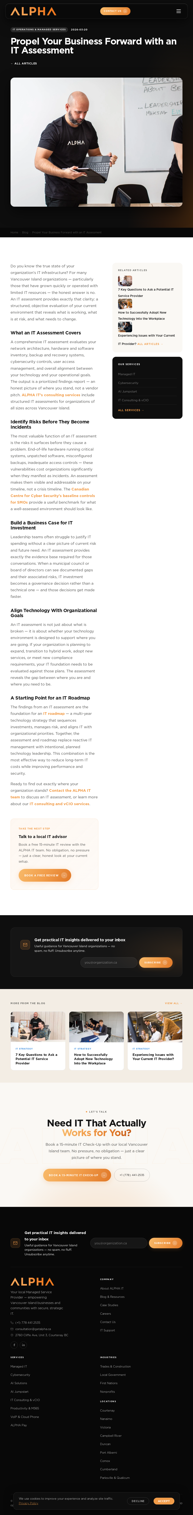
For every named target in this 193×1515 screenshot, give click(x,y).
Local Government (113, 1374)
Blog (25, 232)
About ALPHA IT (112, 1288)
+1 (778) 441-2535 (132, 1175)
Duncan (105, 1444)
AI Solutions (19, 1383)
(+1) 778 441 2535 (25, 1322)
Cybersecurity (128, 382)
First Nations (108, 1383)
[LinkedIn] (23, 1345)
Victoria (105, 1427)
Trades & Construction (115, 1366)
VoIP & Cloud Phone (25, 1416)
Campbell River (111, 1435)
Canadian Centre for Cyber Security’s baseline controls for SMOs (53, 495)
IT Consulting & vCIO (133, 400)
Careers (105, 1313)
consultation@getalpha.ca (31, 1328)
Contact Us (115, 11)
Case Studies (109, 1305)
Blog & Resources (112, 1296)
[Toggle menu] (178, 11)
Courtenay (107, 1410)
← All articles (24, 63)
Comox (105, 1460)
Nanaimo (106, 1418)
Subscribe (155, 962)
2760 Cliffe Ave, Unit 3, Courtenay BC (39, 1335)
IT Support (107, 1330)
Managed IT (126, 374)
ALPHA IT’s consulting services (51, 395)
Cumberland (108, 1469)
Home (14, 232)
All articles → (150, 344)
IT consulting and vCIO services (59, 804)
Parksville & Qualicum (115, 1477)
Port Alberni (108, 1452)
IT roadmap (54, 713)
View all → (173, 1003)
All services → (131, 410)
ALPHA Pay (19, 1425)
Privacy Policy (28, 1503)
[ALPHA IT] (33, 11)
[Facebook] (14, 1345)
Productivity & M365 (25, 1408)
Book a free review (45, 875)
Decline (138, 1501)
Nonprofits (107, 1391)
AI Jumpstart (127, 391)
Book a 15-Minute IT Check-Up (78, 1175)
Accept (164, 1501)
